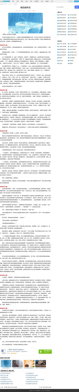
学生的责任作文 (4, 377)
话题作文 (15, 4)
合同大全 (61, 60)
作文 (42, 1)
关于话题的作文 (30, 373)
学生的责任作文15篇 (5, 379)
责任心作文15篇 (4, 375)
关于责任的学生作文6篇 (32, 375)
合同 (27, 1)
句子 (52, 1)
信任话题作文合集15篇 (31, 383)
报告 (22, 1)
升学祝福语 (72, 57)
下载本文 (33, 10)
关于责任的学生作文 (31, 377)
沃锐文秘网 (38, 390)
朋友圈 (71, 63)
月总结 (60, 63)
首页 (13, 1)
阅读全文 (29, 10)
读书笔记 (71, 60)
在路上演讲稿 (72, 49)
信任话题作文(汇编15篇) (32, 381)
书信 (31, 1)
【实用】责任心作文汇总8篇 (10, 387)
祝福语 (47, 1)
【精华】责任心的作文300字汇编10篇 (35, 379)
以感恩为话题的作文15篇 (7, 383)
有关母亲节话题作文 (5, 373)
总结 (18, 1)
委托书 (60, 57)
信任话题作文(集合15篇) (6, 381)
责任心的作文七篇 (47, 387)
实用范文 (37, 1)
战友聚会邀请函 (62, 20)
